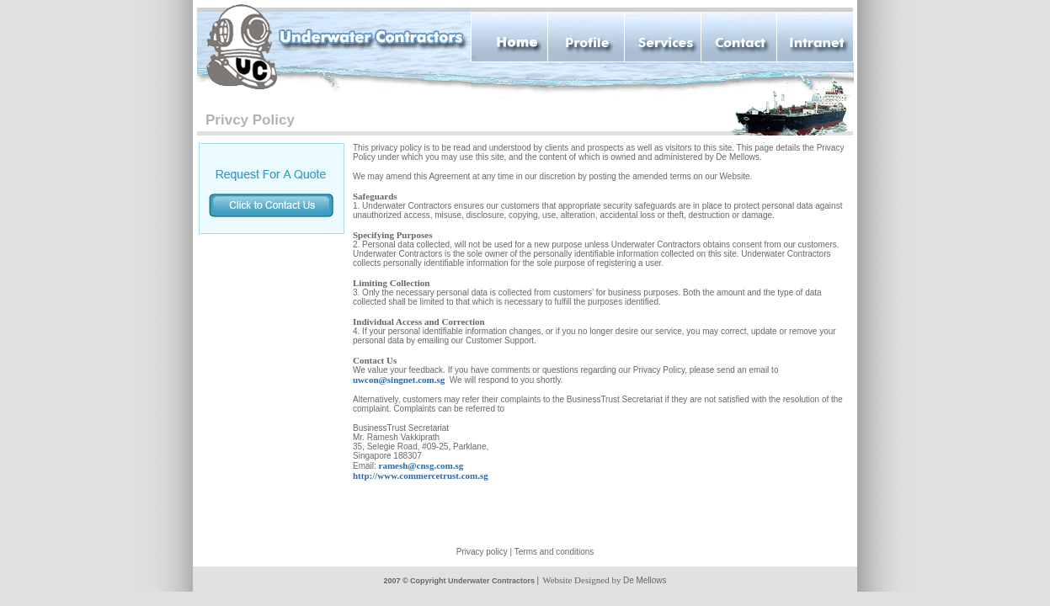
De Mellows (645, 580)
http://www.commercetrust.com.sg (420, 475)
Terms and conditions (554, 551)
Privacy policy (482, 551)
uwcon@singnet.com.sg (399, 380)
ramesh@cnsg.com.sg (421, 465)
